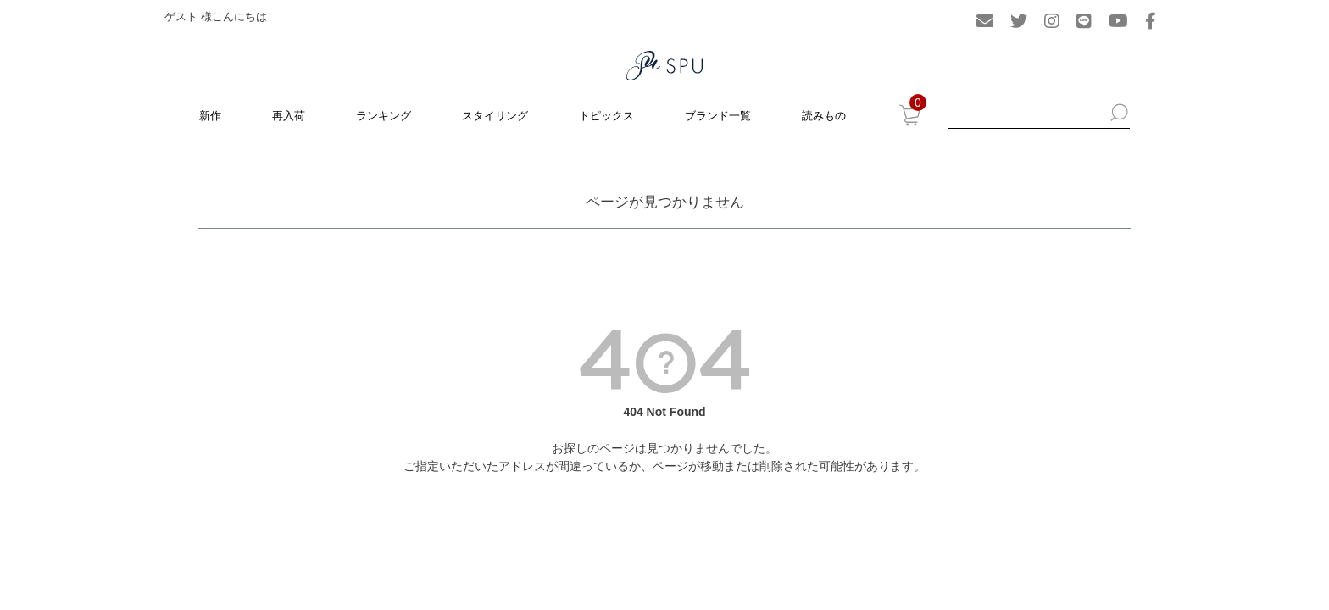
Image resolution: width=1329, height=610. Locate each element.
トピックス (606, 115)
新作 (210, 115)
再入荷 (288, 115)
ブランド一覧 (718, 115)
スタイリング (495, 115)
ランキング (383, 115)
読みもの (824, 115)
